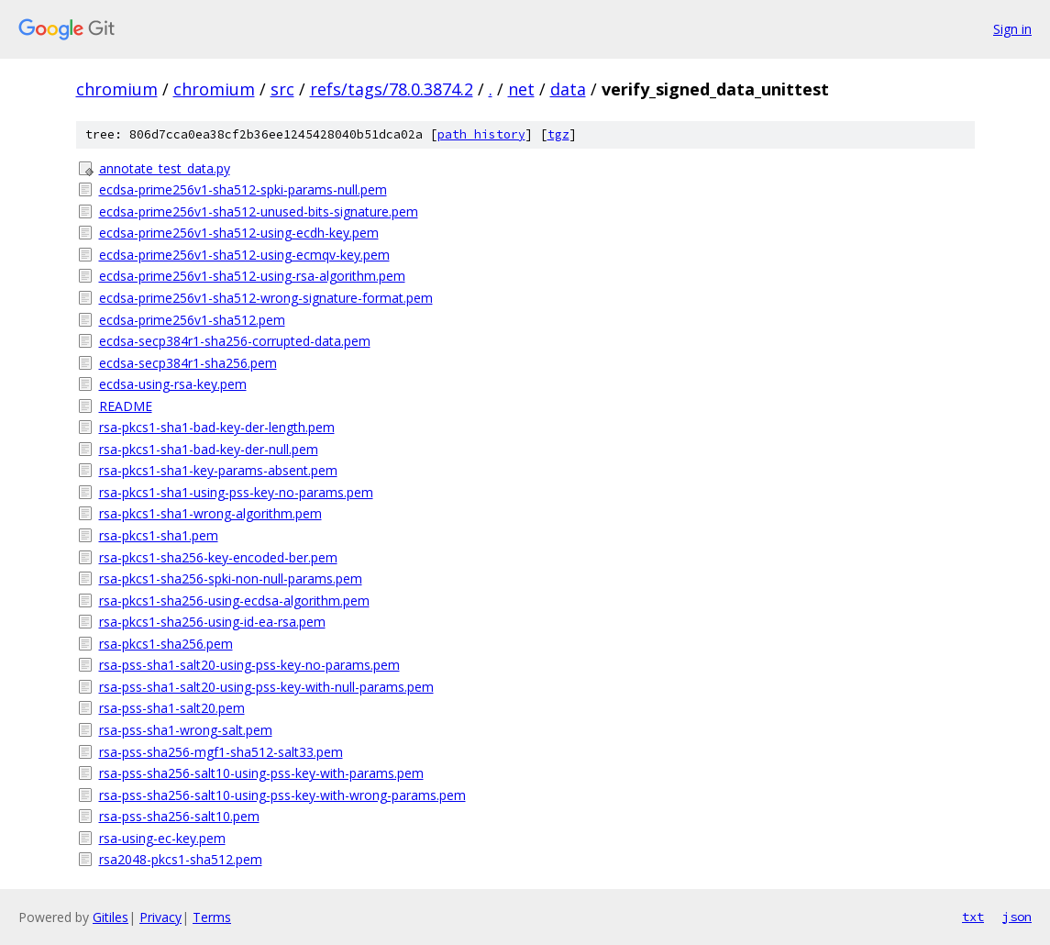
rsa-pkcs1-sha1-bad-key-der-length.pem (217, 427)
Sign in (1012, 29)
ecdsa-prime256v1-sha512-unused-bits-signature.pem (258, 211)
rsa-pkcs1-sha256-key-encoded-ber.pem (218, 557)
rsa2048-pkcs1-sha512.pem (180, 859)
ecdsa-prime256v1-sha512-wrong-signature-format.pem (266, 297)
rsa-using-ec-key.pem (162, 838)
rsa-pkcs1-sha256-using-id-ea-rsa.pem (212, 621)
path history (481, 134)
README (125, 406)
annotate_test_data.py (164, 168)
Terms (212, 917)
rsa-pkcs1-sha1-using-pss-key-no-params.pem (236, 492)
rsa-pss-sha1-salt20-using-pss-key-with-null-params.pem (266, 686)
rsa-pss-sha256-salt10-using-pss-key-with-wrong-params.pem (282, 795)
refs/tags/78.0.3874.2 (391, 89)
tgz (558, 134)
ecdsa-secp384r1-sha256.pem (188, 363)
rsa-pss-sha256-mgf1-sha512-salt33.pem (221, 752)
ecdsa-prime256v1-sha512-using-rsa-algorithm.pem (252, 275)
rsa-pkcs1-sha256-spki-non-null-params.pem (230, 578)
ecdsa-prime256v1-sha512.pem (192, 319)
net (521, 89)
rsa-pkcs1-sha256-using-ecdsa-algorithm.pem (234, 600)
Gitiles (110, 917)
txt (973, 916)
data (568, 89)
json (1017, 916)
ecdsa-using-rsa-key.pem (173, 384)
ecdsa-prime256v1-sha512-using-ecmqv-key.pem (244, 254)
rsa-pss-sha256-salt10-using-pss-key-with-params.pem (261, 773)
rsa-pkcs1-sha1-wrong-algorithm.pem (210, 513)
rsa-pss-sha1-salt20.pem (172, 708)
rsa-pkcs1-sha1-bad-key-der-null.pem (208, 449)
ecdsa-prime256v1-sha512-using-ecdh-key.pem (239, 232)
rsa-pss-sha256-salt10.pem (179, 816)
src (282, 89)
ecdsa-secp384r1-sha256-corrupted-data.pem (234, 341)
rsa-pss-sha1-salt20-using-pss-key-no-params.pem (249, 664)
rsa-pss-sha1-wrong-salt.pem (185, 730)
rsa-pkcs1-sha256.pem (166, 643)
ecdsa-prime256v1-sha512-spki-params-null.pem (243, 189)
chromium (117, 89)
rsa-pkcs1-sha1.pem (158, 535)
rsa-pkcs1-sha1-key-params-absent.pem (218, 470)
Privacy (160, 917)
